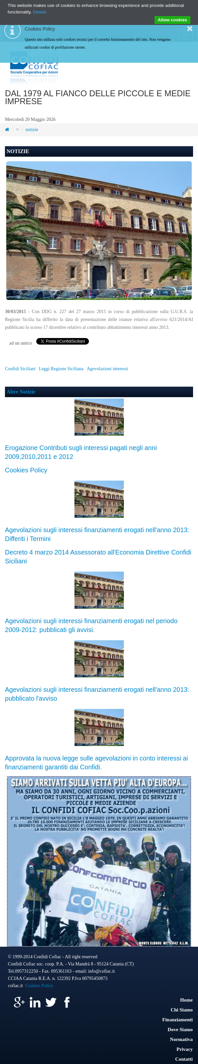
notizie (32, 129)
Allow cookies (172, 19)
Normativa (181, 1039)
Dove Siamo (180, 1029)
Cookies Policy (26, 470)
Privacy (185, 1049)
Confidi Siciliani (20, 368)
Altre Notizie (21, 392)
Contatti (184, 1059)
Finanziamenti (177, 1019)
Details (39, 12)
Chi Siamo (182, 1009)
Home (186, 1000)
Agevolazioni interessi (107, 368)
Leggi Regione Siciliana (61, 368)
